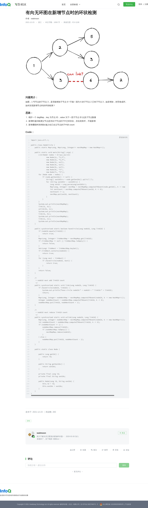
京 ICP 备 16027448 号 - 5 (89, 504)
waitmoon (35, 18)
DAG (28, 421)
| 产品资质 (127, 504)
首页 (64, 4)
